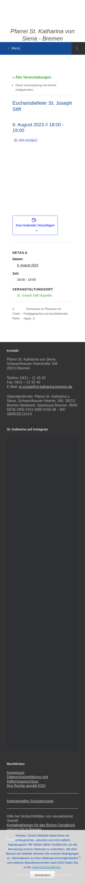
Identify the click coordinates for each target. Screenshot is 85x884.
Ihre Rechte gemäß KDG (26, 786)
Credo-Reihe (16, 316)
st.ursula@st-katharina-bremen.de (45, 387)
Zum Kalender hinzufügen (35, 225)
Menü (14, 48)
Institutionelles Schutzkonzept (30, 801)
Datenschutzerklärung (46, 867)
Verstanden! (42, 875)
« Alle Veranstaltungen (31, 77)
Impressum (15, 773)
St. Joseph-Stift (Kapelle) (34, 295)
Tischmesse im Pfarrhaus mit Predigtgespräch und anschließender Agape (46, 313)
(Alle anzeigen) (28, 140)
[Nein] (79, 857)
